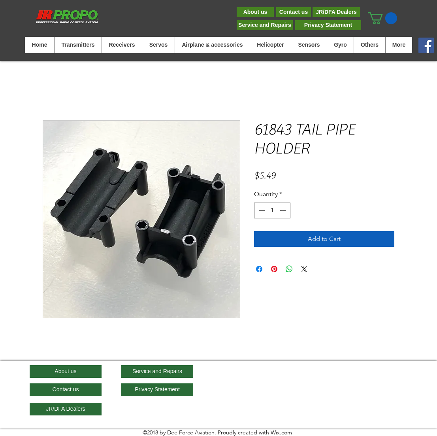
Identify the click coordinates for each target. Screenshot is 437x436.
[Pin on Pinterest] (274, 269)
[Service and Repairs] (265, 25)
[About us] (255, 12)
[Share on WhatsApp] (289, 269)
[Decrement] (260, 210)
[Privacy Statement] (328, 25)
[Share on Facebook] (259, 269)
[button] (382, 18)
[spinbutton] (272, 210)
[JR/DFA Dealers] (336, 12)
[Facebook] (426, 45)
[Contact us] (293, 12)
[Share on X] (304, 269)
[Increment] (283, 210)
